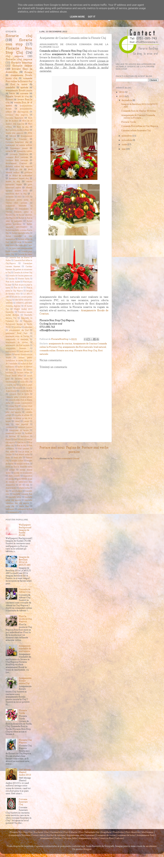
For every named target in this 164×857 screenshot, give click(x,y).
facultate (28, 433)
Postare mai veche (95, 447)
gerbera (28, 172)
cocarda (9, 151)
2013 (19, 197)
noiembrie (127, 135)
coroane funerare (14, 118)
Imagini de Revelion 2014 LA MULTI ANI (25, 561)
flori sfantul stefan (22, 455)
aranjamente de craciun (60, 343)
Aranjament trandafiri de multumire (25, 648)
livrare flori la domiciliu (19, 70)
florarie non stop (64, 350)
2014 (30, 133)
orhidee (11, 479)
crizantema (10, 427)
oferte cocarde (14, 476)
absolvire (17, 327)
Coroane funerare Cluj (23, 802)
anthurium (28, 327)
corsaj (17, 421)
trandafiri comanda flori (22, 494)
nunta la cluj (13, 181)
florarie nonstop (21, 62)
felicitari (12, 436)
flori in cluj (21, 446)
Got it (91, 16)
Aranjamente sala (75, 835)
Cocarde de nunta (25, 254)
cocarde (19, 388)
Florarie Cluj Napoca (25, 741)
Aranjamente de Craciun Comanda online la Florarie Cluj (19, 212)
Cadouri (119, 838)
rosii (27, 485)
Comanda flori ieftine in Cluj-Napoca (139, 126)
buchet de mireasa (25, 367)
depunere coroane (25, 427)
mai (124, 149)
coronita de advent (21, 415)
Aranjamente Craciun (50, 838)
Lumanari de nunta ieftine (19, 145)
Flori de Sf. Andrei (13, 282)
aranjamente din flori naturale (78, 347)
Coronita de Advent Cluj (23, 273)
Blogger (87, 849)
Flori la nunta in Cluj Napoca (25, 619)
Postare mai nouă (51, 447)
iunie (124, 144)
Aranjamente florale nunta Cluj (25, 681)
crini (7, 424)
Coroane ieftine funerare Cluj (136, 130)
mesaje (12, 470)
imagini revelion (23, 464)
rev (20, 485)
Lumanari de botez (126, 835)
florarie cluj (19, 36)
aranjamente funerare (16, 348)
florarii (8, 439)
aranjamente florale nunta (19, 90)
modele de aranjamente (23, 473)
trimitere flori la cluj (16, 193)
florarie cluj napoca (19, 59)
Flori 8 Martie (70, 832)
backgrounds (11, 351)
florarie (28, 72)
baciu (12, 93)
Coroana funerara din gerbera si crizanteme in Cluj (19, 269)
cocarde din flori (25, 391)
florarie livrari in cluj (17, 96)
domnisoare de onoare (19, 430)
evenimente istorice (13, 433)
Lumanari (90, 835)
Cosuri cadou (38, 835)
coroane (24, 93)
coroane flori (13, 406)
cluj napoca (14, 56)
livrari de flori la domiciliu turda (19, 467)
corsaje (26, 421)
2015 (27, 197)
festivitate (25, 436)
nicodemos (151, 846)
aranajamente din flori (19, 330)
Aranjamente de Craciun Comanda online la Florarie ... (138, 116)
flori (15, 439)
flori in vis (16, 169)
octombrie (127, 140)
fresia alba (18, 458)
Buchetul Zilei (41, 832)
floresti (9, 99)
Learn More (77, 16)
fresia (8, 458)
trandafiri (10, 87)
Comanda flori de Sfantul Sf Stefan (138, 111)
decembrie (127, 100)
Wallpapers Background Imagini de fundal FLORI (19, 324)
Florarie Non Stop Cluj (85, 350)
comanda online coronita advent (19, 397)
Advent (12, 136)
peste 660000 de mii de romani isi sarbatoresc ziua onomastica (19, 482)
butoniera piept (11, 382)
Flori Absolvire (132, 832)
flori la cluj (22, 127)
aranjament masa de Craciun (17, 336)
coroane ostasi (26, 406)
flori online (10, 452)
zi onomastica (13, 512)
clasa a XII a (25, 382)
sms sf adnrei (17, 491)
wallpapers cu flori (24, 509)
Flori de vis (18, 288)
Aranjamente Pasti (146, 835)
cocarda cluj (11, 385)
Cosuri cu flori (106, 838)
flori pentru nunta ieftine (17, 130)
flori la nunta (18, 84)
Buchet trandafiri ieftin (21, 233)
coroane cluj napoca (17, 115)
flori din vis (21, 443)
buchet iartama (15, 370)
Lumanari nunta (18, 148)
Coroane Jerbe (70, 838)
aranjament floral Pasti (16, 333)
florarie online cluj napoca (19, 166)
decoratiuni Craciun (16, 163)
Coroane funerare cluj (17, 142)
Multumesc (148, 832)
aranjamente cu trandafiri (17, 339)
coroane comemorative (23, 403)
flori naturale (23, 449)
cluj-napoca (22, 111)
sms (7, 491)
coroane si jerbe (14, 409)
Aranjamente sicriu (87, 838)
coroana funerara (19, 154)
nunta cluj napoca (14, 133)
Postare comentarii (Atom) (66, 458)
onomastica (27, 476)
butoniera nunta (21, 379)
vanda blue (24, 506)
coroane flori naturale (17, 157)
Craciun (11, 279)
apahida (24, 87)
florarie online (22, 65)
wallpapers (10, 509)
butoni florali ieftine (14, 376)
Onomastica (56, 832)
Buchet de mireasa (56, 835)
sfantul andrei (11, 488)
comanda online (47, 350)
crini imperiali (22, 424)
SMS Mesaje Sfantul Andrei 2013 (25, 772)
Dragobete (106, 832)
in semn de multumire (20, 175)
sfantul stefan (24, 488)
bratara (8, 354)
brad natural (100, 347)
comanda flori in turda (19, 394)
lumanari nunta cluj (19, 178)
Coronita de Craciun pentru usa (20, 276)
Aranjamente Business (19, 835)
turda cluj (10, 506)
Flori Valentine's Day (89, 832)
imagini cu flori (17, 461)
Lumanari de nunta (105, 835)
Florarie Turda (23, 279)
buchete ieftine (23, 373)
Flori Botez (118, 832)
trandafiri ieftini (14, 497)
